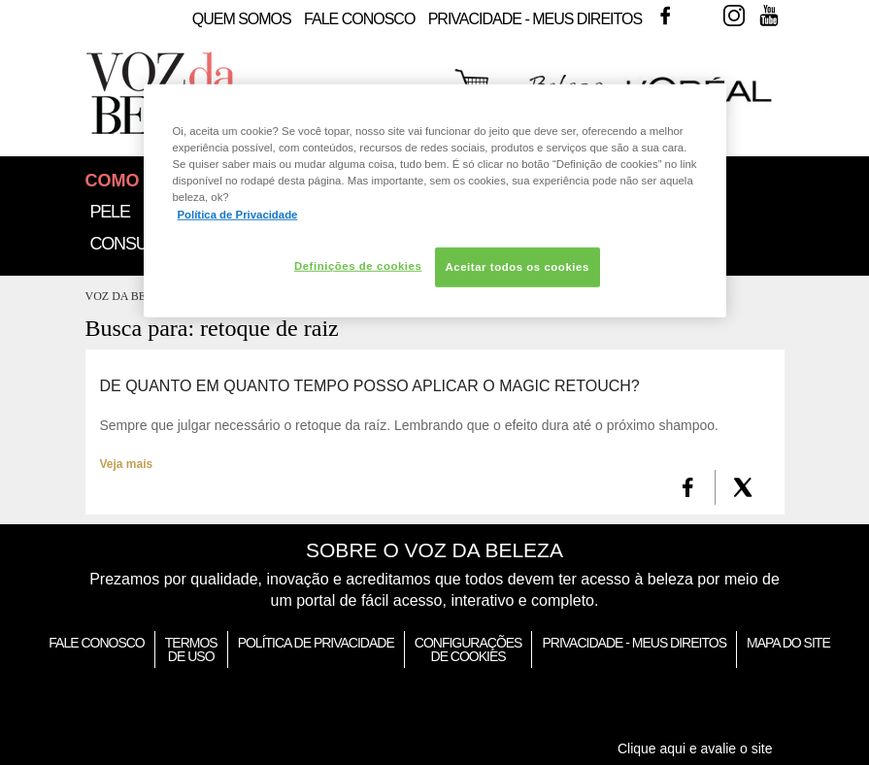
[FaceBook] (688, 487)
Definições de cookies (357, 265)
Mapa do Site (788, 642)
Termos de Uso (191, 649)
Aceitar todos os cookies (517, 266)
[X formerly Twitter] (743, 487)
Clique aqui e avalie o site (695, 748)
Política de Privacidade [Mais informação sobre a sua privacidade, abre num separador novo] (238, 213)
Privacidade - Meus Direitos (535, 19)
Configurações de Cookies (468, 649)
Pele (110, 211)
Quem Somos (241, 19)
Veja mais (126, 464)
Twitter (700, 15)
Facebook (665, 15)
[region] (435, 200)
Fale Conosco (359, 19)
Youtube (769, 15)
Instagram (734, 15)
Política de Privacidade (316, 642)
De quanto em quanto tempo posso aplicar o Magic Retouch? (370, 386)
